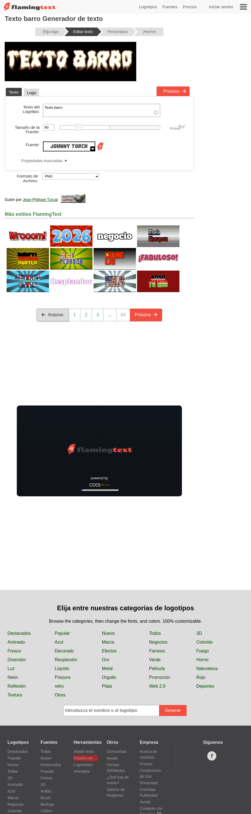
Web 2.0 (157, 686)
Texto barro (101, 110)
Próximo (174, 91)
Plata (107, 686)
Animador (81, 771)
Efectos (109, 651)
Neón (12, 677)
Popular (62, 633)
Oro (105, 659)
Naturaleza (206, 668)
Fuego (202, 651)
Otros (60, 695)
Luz (11, 668)
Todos (155, 633)
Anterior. (52, 314)
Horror (202, 659)
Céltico (46, 811)
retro (59, 686)
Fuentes (169, 6)
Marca (108, 642)
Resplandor (66, 659)
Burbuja (47, 804)
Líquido (62, 668)
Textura (14, 695)
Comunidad (116, 751)
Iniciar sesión (221, 6)
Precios (190, 6)
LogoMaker (83, 765)
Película (157, 668)
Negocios (158, 642)
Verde (155, 659)
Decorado (64, 651)
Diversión (16, 659)
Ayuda (112, 758)
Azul (59, 642)
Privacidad (148, 783)
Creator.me (82, 758)
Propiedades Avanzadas (42, 161)
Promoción (159, 677)
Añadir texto (83, 751)
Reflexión (16, 686)
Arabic (45, 791)
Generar (173, 710)
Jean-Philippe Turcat (40, 199)
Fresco (14, 651)
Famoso (157, 651)
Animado (16, 642)
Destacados (19, 633)
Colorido (204, 642)
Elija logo (51, 31)
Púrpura (62, 677)
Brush (45, 798)
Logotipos (148, 6)
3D (199, 633)
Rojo (200, 677)
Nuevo (108, 633)
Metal (107, 668)
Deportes (205, 686)
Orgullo (109, 677)
